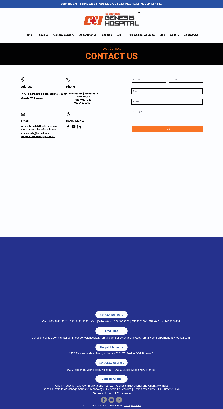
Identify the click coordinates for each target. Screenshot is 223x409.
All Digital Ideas (132, 405)
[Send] (167, 129)
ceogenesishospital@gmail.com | (96, 337)
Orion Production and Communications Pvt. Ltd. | (85, 385)
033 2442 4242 (151, 4)
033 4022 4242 (58, 321)
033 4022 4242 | (130, 4)
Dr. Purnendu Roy (169, 389)
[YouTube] (73, 126)
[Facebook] (68, 126)
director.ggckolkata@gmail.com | (137, 337)
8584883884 (88, 4)
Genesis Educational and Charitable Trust (142, 385)
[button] (64, 36)
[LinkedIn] (79, 126)
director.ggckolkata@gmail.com (38, 128)
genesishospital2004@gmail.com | (53, 337)
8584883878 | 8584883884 (130, 321)
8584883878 (69, 4)
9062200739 (172, 321)
